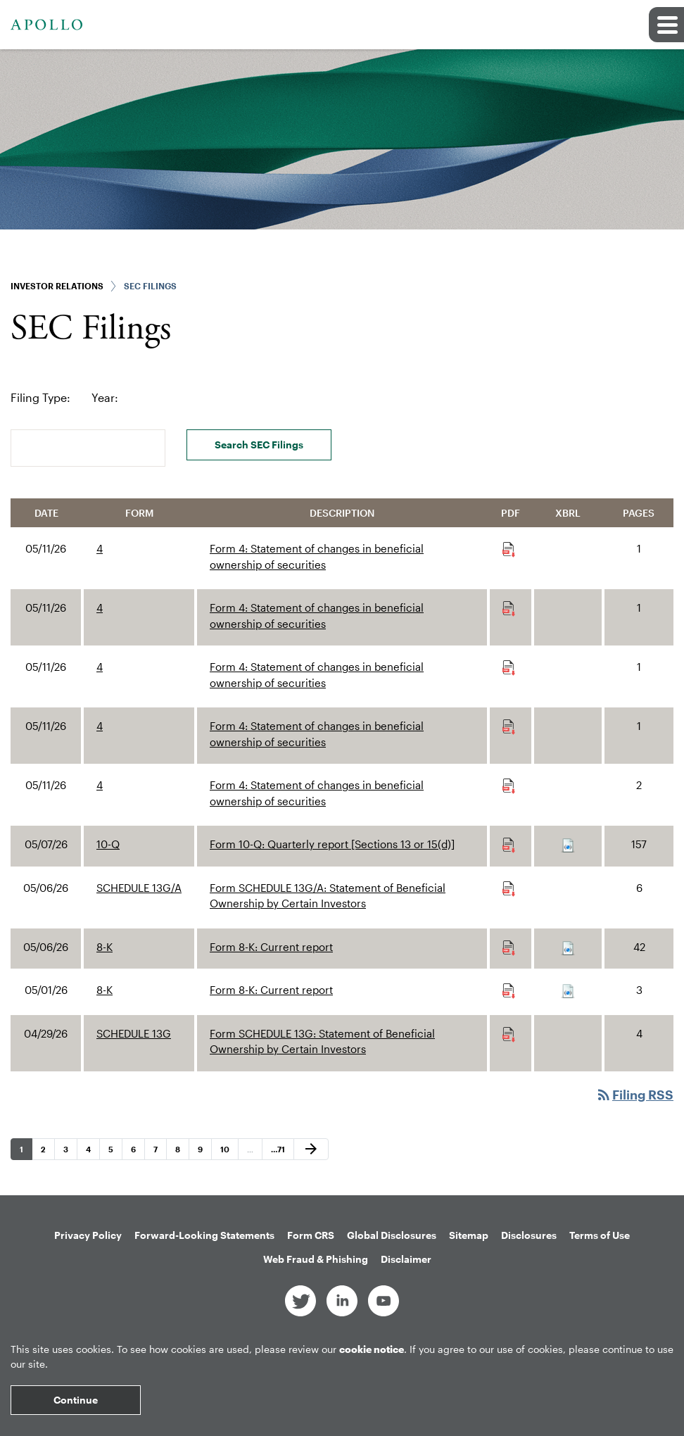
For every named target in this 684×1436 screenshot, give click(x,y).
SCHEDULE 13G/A (139, 887)
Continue (75, 1400)
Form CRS (310, 1235)
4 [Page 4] (92, 1152)
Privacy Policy (88, 1235)
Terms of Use (599, 1235)
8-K (104, 946)
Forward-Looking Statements (204, 1235)
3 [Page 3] (70, 1152)
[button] (666, 24)
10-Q (108, 844)
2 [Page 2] (47, 1152)
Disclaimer (406, 1259)
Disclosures (529, 1235)
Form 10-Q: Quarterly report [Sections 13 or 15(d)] (332, 844)
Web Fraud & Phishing (315, 1259)
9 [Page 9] (204, 1152)
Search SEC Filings (259, 445)
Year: (104, 397)
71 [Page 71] (279, 1152)
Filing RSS (634, 1094)
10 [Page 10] (229, 1152)
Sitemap (468, 1235)
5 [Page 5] (115, 1152)
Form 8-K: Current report (271, 946)
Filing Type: (40, 397)
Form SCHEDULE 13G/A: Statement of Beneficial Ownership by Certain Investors (327, 895)
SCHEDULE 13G (133, 1033)
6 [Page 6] (137, 1152)
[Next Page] (311, 1149)
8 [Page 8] (182, 1152)
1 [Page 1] (25, 1152)
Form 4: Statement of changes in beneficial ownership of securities (317, 556)
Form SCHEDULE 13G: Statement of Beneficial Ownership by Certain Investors (322, 1041)
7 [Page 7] (160, 1152)
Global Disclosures (391, 1235)
